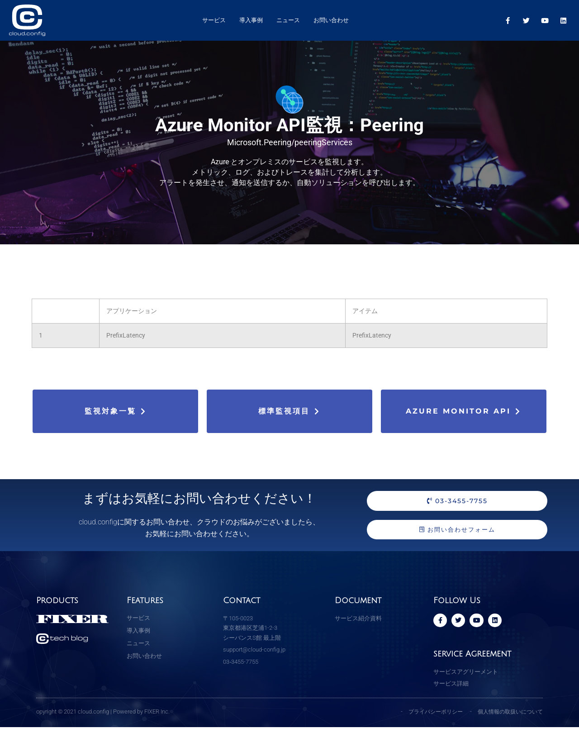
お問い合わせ (331, 20)
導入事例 (251, 20)
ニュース (288, 20)
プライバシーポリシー (428, 717)
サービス (214, 20)
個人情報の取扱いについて (507, 717)
